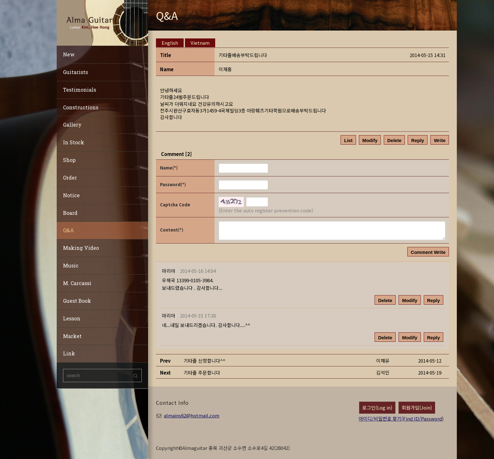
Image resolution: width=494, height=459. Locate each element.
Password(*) (173, 184)
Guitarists (75, 72)
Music (70, 265)
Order (70, 177)
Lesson (71, 318)
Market (72, 336)
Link (69, 353)
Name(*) (169, 168)
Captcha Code (175, 205)
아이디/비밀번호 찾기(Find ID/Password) (401, 418)
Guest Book (77, 300)
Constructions (80, 107)
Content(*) (171, 230)
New (69, 54)
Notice (71, 195)
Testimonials (79, 89)
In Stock (73, 142)
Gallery (72, 124)
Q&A (68, 230)
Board (70, 212)
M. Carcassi (77, 283)
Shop (69, 160)
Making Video (81, 247)
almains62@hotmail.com (191, 415)
